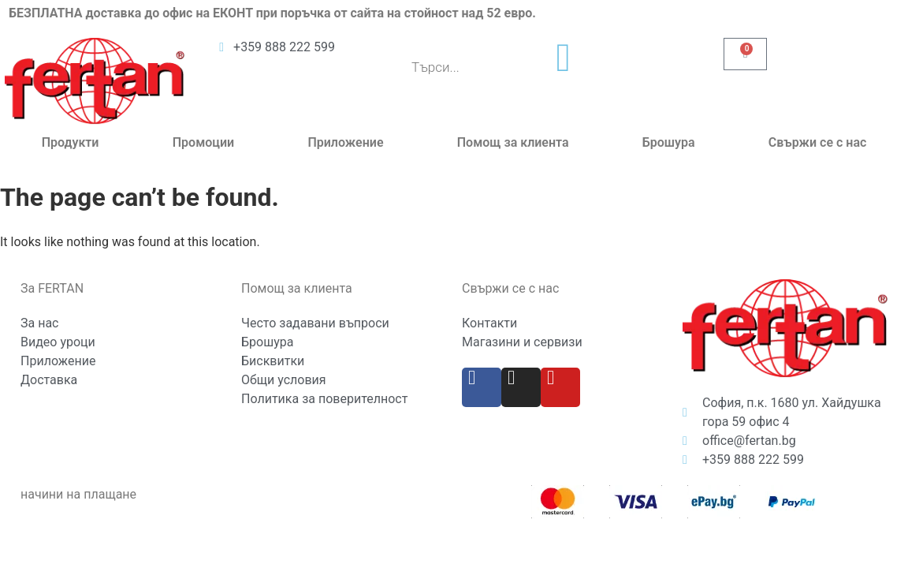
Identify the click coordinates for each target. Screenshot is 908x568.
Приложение (345, 142)
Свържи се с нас (817, 142)
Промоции (203, 142)
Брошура (668, 142)
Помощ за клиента (513, 142)
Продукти (70, 142)
